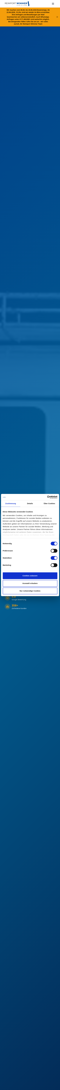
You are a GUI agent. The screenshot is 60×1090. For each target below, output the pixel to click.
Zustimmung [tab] (10, 503)
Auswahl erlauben (30, 583)
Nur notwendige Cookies (30, 591)
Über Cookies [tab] (49, 503)
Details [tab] (30, 503)
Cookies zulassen (30, 576)
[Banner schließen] (57, 17)
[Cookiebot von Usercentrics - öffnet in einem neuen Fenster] (47, 497)
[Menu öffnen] (53, 3)
